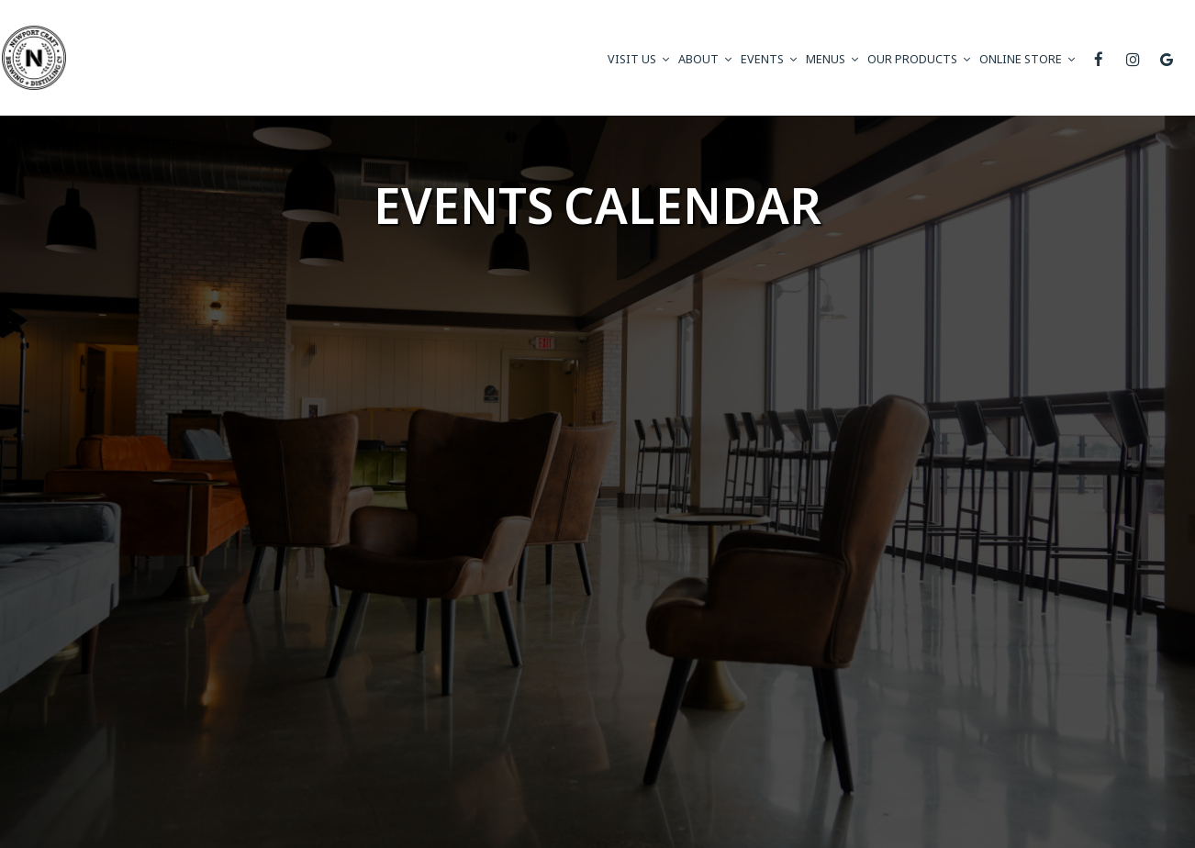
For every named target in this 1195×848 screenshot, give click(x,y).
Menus (832, 59)
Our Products (918, 59)
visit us (638, 59)
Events (769, 59)
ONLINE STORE (1027, 59)
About (705, 59)
